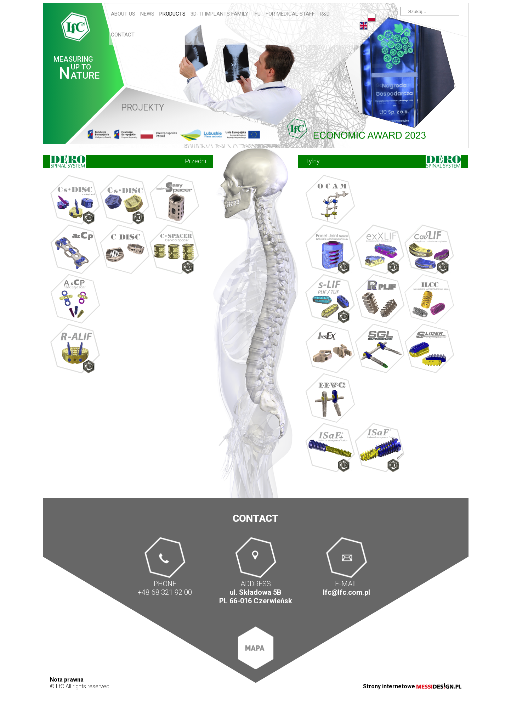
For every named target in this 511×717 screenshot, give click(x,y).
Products (172, 14)
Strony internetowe (412, 686)
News (147, 14)
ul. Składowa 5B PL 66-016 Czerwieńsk (255, 596)
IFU (257, 14)
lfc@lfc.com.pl (346, 592)
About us (123, 14)
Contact (123, 35)
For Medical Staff (290, 14)
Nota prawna (67, 679)
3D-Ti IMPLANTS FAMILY (219, 14)
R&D (325, 14)
